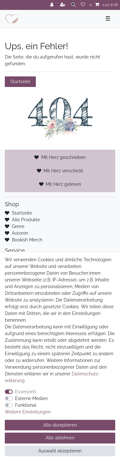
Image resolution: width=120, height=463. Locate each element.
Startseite (20, 81)
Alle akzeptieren (60, 425)
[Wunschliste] (82, 5)
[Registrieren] (63, 5)
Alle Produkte (26, 219)
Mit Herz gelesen (63, 184)
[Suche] (73, 5)
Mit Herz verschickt (63, 170)
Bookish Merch (27, 239)
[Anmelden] (52, 5)
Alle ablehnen (60, 437)
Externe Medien (31, 398)
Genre (18, 226)
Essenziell (25, 391)
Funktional (25, 405)
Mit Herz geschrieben (63, 157)
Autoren (20, 233)
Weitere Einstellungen (28, 411)
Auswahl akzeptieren (60, 450)
